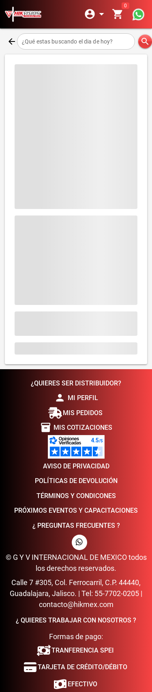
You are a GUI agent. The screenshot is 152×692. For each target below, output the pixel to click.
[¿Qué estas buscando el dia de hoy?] (76, 41)
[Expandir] (95, 14)
